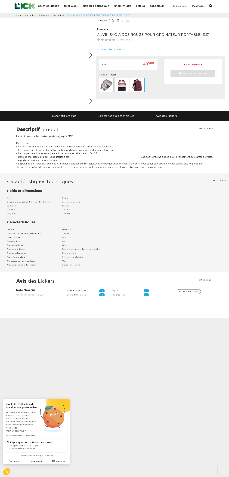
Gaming (140, 6)
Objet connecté (48, 6)
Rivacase (102, 29)
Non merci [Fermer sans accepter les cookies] (14, 461)
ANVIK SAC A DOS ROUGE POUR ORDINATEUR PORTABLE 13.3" (99, 15)
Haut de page (205, 128)
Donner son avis (125, 40)
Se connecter (180, 6)
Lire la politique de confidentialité (20, 435)
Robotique (157, 6)
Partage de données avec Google (23, 445)
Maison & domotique (96, 6)
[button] (6, 471)
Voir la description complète (111, 49)
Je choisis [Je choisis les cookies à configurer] (36, 461)
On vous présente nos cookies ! (22, 448)
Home (19, 15)
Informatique (122, 6)
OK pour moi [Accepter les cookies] (58, 461)
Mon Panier (198, 6)
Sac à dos (30, 15)
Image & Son (71, 6)
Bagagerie (43, 15)
